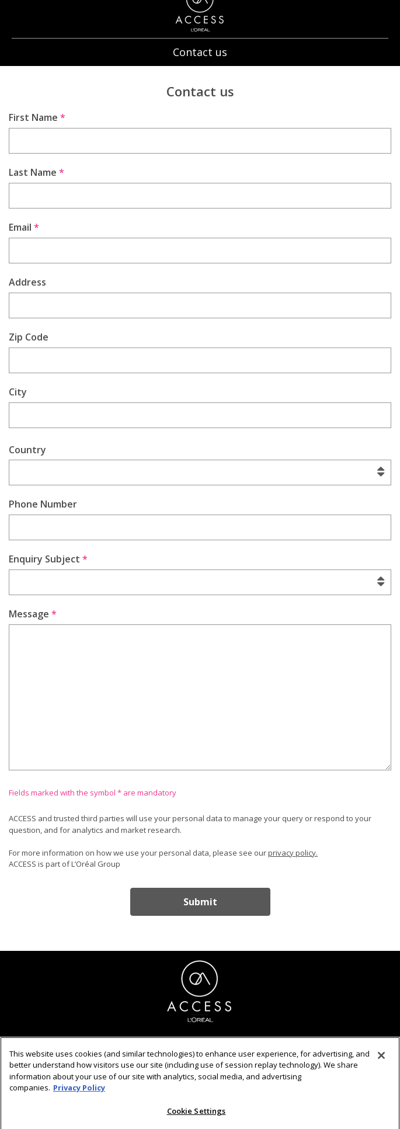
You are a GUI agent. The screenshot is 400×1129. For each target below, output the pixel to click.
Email (24, 227)
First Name (37, 117)
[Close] (381, 1059)
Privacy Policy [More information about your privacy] (79, 1092)
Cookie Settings (196, 1115)
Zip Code (28, 337)
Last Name (36, 172)
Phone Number (43, 504)
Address (27, 282)
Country (27, 449)
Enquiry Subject (48, 559)
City (18, 391)
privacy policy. (293, 852)
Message (33, 613)
